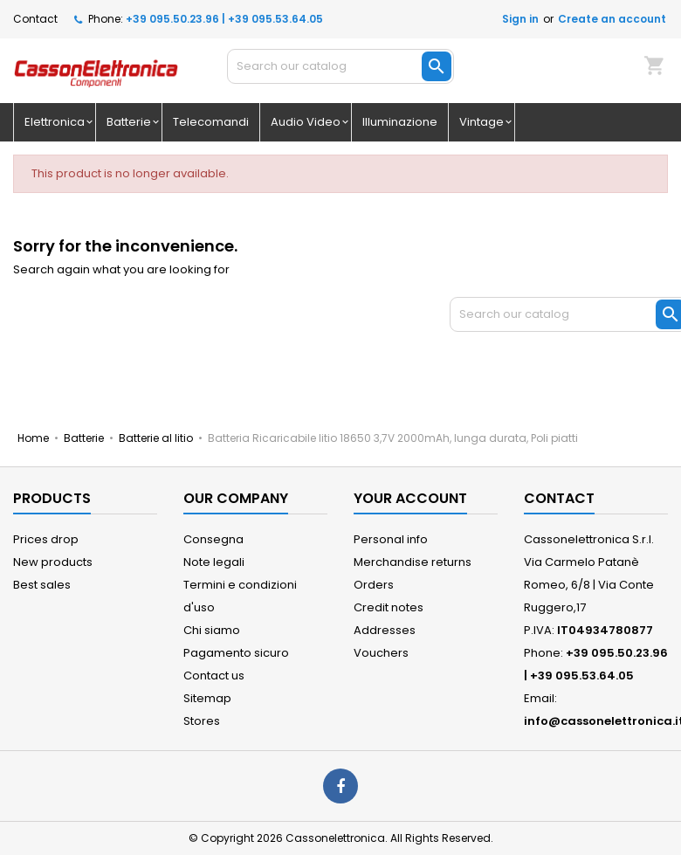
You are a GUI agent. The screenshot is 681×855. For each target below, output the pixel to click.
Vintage (481, 122)
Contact (35, 18)
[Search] (340, 66)
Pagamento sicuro (236, 653)
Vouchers (381, 653)
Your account (410, 498)
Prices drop (46, 539)
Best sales (42, 584)
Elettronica (54, 122)
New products (53, 562)
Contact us (213, 675)
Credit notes (388, 607)
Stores (201, 721)
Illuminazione (399, 122)
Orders (374, 584)
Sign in (520, 18)
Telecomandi (211, 122)
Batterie (129, 122)
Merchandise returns (412, 562)
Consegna (213, 539)
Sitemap (207, 698)
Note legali (213, 562)
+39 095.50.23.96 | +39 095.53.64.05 (224, 18)
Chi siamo (211, 630)
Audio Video (305, 122)
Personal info (391, 539)
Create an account (612, 18)
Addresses (385, 630)
